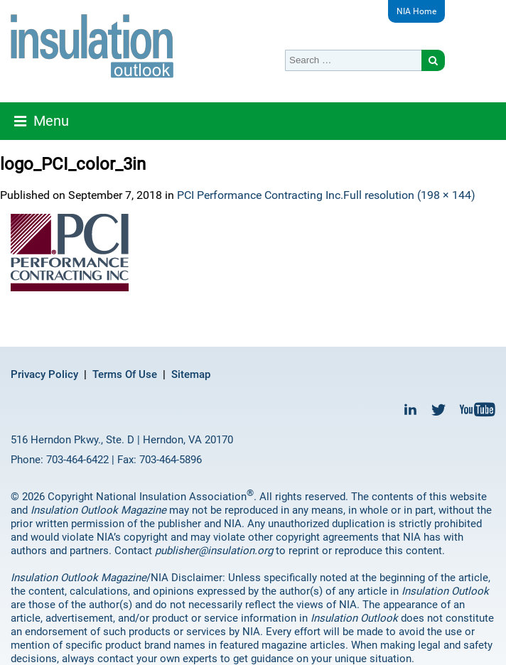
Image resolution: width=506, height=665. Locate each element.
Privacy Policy (44, 374)
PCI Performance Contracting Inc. (260, 195)
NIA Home (416, 11)
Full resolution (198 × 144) (409, 195)
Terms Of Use (124, 374)
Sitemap (190, 374)
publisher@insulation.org (214, 550)
